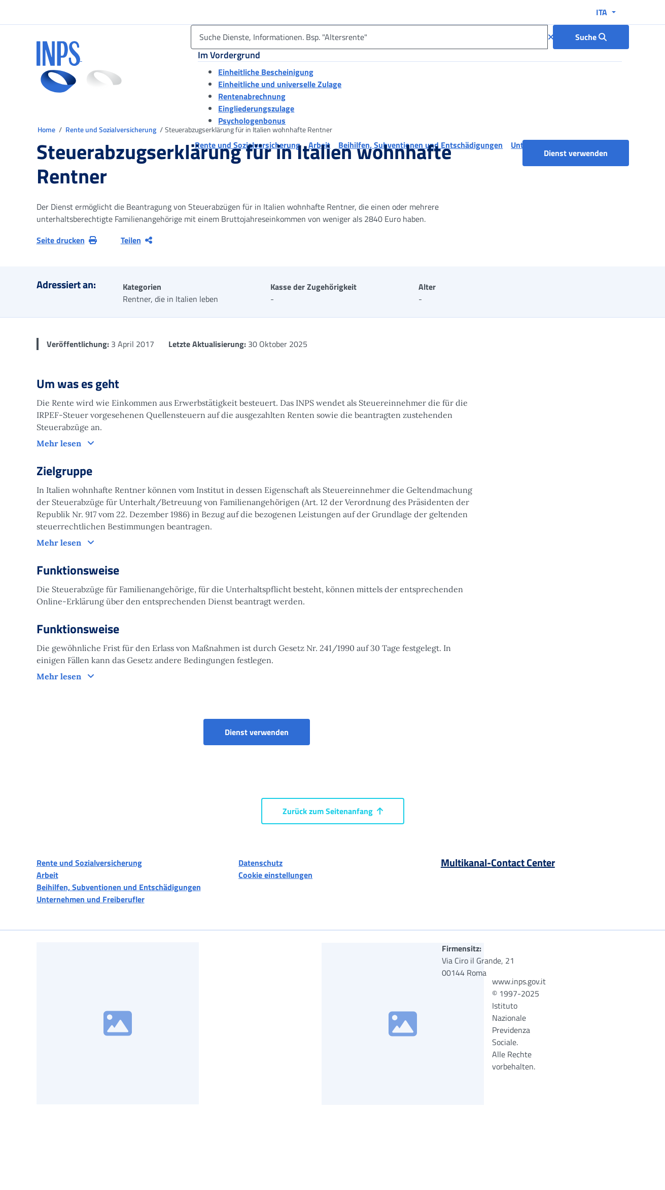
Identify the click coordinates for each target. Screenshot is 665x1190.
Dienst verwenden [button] (586, 152)
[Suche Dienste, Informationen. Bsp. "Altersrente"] (369, 37)
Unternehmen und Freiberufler (91, 899)
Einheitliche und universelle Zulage (279, 84)
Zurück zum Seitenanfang (333, 811)
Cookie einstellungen (275, 875)
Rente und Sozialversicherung (111, 129)
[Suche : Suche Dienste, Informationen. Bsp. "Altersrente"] (591, 37)
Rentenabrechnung (252, 96)
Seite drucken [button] (67, 240)
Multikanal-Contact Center (498, 862)
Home (47, 129)
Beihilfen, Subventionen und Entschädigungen (119, 887)
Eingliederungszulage (256, 108)
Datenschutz (260, 863)
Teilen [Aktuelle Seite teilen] (136, 240)
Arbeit (47, 875)
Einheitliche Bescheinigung (265, 72)
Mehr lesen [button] (60, 443)
